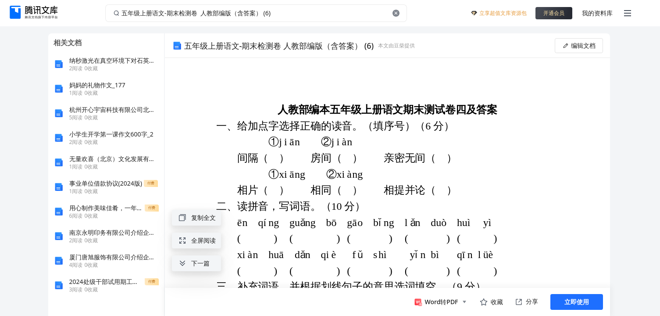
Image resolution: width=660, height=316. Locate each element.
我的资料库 (597, 13)
